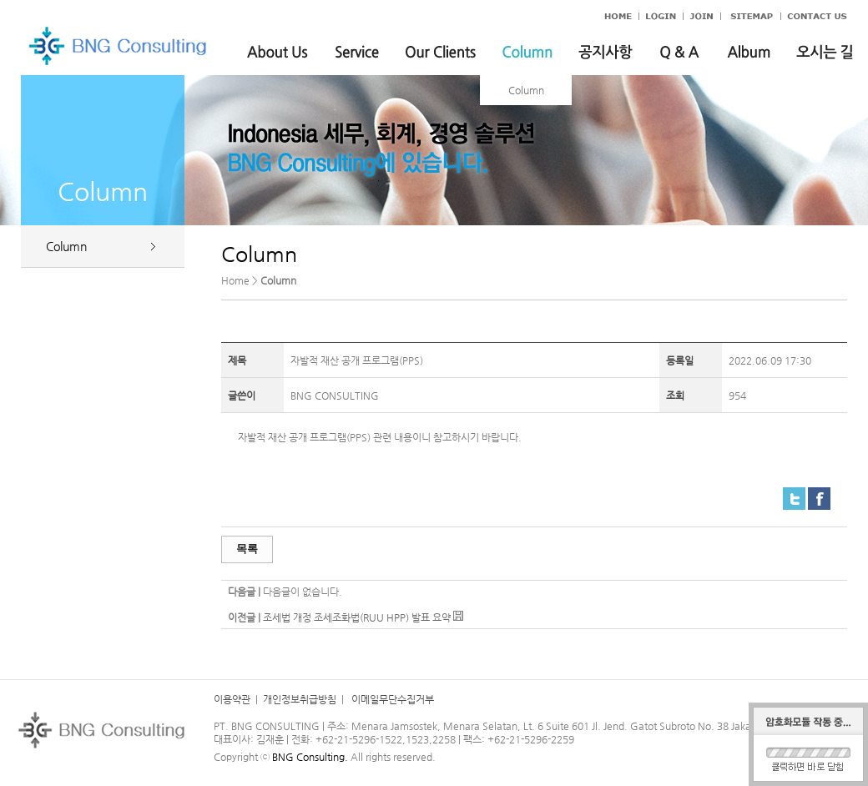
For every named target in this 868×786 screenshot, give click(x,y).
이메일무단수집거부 (391, 699)
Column (526, 90)
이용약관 (232, 699)
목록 (247, 548)
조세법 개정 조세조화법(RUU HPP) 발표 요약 (357, 617)
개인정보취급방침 (299, 699)
